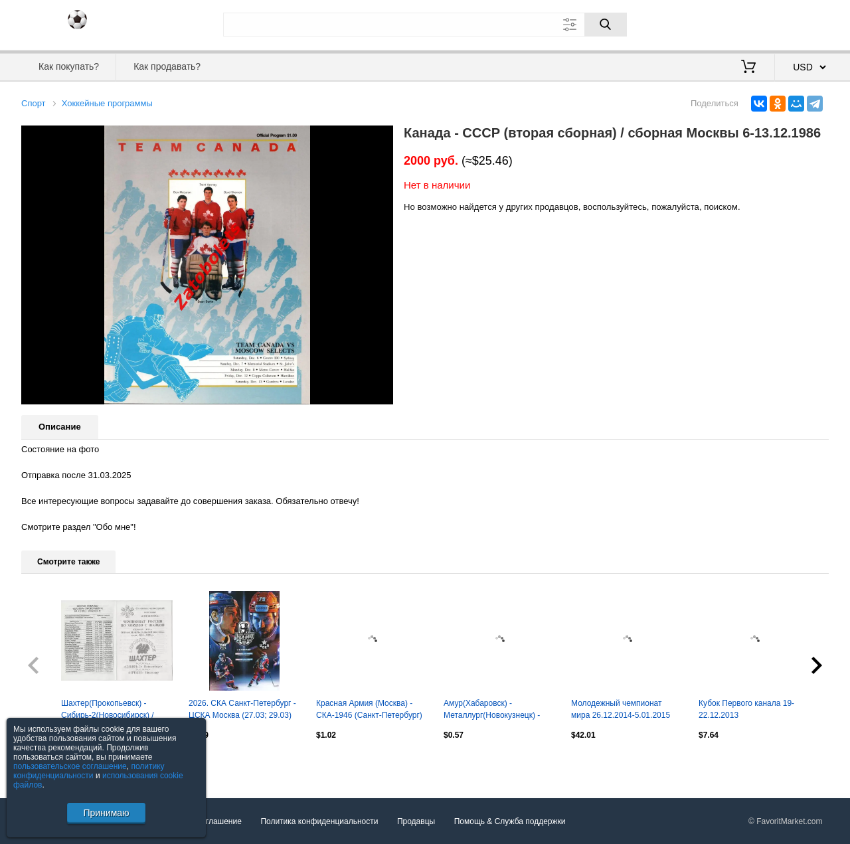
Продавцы (416, 821)
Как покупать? (69, 66)
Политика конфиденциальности (319, 821)
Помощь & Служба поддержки (510, 821)
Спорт (33, 103)
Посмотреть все (50, 763)
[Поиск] (605, 25)
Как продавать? (167, 66)
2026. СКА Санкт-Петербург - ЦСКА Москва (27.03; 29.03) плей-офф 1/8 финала (242, 710)
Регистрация (801, 23)
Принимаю (106, 812)
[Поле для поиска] (425, 25)
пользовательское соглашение (70, 766)
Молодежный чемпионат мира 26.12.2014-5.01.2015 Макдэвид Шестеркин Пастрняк (620, 710)
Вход (751, 23)
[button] (381, 137)
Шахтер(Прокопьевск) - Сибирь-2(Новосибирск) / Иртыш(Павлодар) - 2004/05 (113, 710)
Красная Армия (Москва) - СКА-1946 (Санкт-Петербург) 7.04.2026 (369, 710)
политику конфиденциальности (89, 771)
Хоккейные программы (107, 103)
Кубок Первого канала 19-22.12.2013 (746, 709)
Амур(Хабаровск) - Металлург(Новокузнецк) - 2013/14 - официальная (492, 710)
